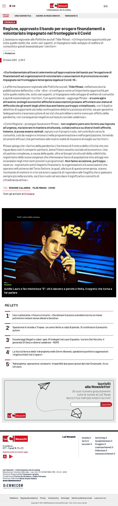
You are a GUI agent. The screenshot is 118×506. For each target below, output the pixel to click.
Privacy (43, 498)
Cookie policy (53, 498)
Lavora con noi (100, 498)
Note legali (65, 498)
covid (51, 187)
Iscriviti (106, 404)
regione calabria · (20, 187)
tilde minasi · (40, 187)
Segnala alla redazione (29, 498)
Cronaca (29, 193)
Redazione (14, 498)
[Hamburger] (4, 6)
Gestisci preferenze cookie (82, 498)
